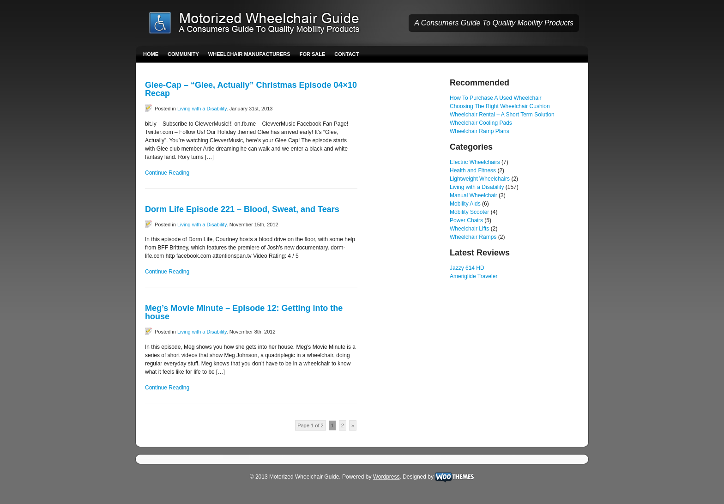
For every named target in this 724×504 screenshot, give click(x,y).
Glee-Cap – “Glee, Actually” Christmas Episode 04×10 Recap (251, 89)
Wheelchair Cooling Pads (481, 123)
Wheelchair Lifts (469, 228)
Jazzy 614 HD (467, 268)
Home (150, 54)
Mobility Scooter (469, 212)
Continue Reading (167, 173)
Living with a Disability (202, 108)
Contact (346, 54)
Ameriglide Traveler (473, 276)
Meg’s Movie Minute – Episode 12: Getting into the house (244, 312)
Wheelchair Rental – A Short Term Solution (502, 114)
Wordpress (386, 477)
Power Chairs (466, 220)
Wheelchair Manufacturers (249, 54)
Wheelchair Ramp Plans (479, 131)
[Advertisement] (403, 217)
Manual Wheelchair (473, 195)
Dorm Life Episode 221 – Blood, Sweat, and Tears (242, 209)
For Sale (313, 54)
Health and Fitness (473, 170)
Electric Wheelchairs (475, 162)
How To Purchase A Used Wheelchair (496, 98)
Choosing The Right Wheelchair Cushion (500, 106)
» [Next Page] (352, 425)
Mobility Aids (465, 203)
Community (183, 54)
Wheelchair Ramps (473, 237)
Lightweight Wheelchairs (480, 179)
